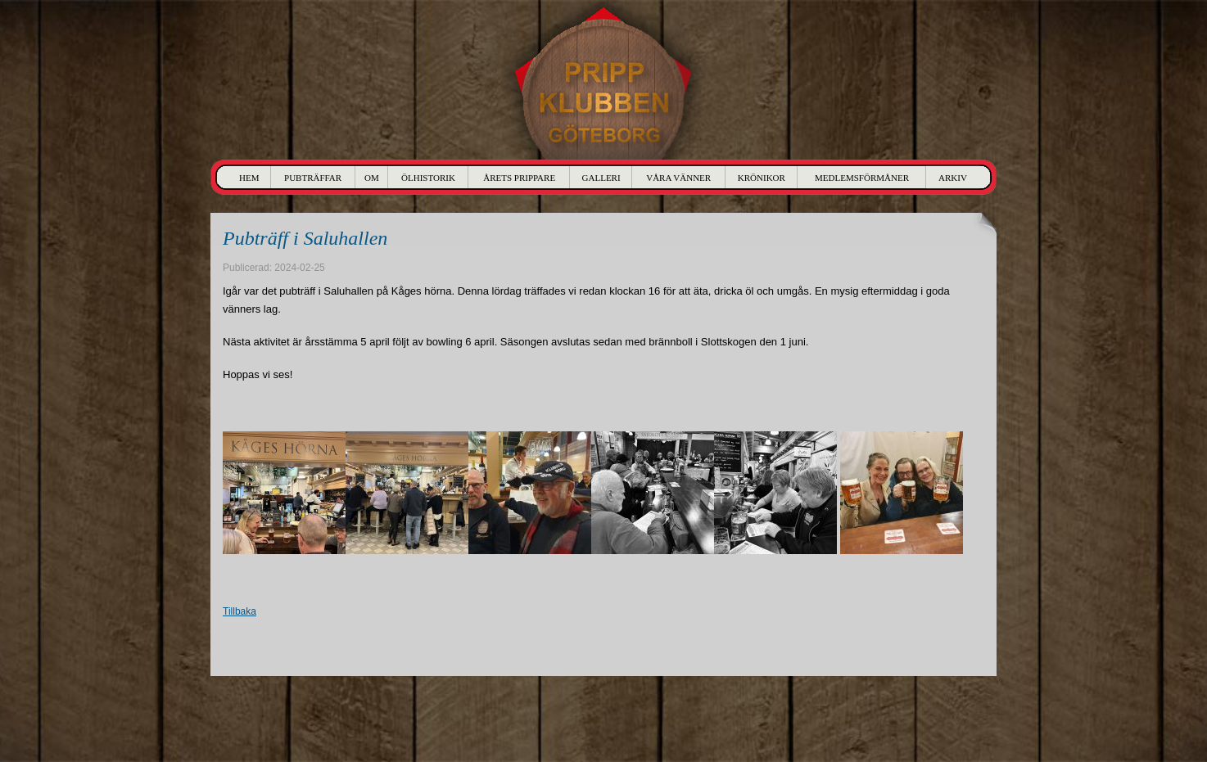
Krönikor (761, 178)
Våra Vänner (678, 178)
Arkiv (952, 178)
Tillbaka (239, 611)
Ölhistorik (428, 178)
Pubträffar (312, 178)
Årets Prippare (519, 178)
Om (371, 178)
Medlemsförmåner (862, 178)
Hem (249, 178)
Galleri (601, 178)
